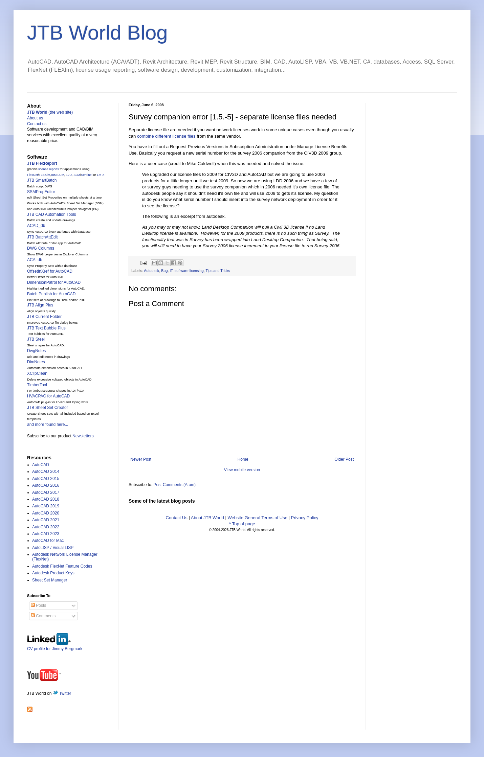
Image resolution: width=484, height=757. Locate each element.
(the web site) (50, 112)
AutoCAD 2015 (45, 478)
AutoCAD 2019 (45, 506)
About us (35, 118)
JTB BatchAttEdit (42, 237)
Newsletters (83, 436)
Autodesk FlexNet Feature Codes (62, 566)
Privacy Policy (304, 517)
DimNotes (36, 362)
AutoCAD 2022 (45, 527)
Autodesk (151, 271)
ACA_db (34, 259)
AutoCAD (40, 464)
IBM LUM (57, 175)
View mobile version (242, 469)
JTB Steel (36, 339)
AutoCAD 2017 (45, 492)
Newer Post (140, 459)
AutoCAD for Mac (48, 540)
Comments (43, 616)
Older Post (344, 459)
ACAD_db (36, 225)
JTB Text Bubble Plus (46, 328)
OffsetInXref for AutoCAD (49, 271)
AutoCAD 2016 (45, 485)
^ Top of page (242, 523)
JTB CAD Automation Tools (51, 214)
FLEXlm (44, 175)
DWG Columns (40, 248)
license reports (48, 169)
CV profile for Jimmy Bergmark (54, 646)
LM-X (100, 175)
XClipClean (37, 373)
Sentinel (86, 175)
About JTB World (207, 517)
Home (243, 459)
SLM (76, 175)
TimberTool (37, 385)
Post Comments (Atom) (174, 484)
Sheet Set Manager (49, 580)
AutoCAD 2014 (45, 471)
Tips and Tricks (218, 271)
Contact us (36, 123)
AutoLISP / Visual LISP (52, 547)
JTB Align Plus (40, 305)
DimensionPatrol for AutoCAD (54, 282)
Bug (164, 271)
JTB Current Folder (44, 316)
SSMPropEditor (41, 191)
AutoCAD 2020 (45, 513)
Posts (38, 605)
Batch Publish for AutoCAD (51, 294)
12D (69, 175)
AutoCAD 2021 (45, 520)
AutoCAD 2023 (45, 533)
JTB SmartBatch (42, 180)
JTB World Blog (97, 32)
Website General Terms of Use (257, 517)
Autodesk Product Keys (53, 573)
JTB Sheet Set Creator (47, 407)
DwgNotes (36, 350)
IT (171, 271)
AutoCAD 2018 (45, 499)
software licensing (189, 271)
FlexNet (32, 175)
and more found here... (47, 424)
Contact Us (177, 517)
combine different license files (166, 136)
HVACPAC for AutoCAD (48, 396)
